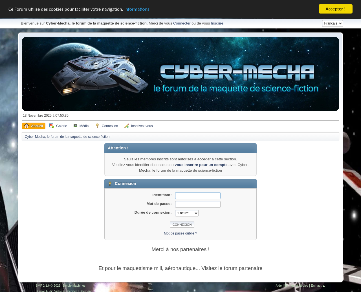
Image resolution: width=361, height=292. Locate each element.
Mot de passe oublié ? (180, 233)
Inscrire (217, 23)
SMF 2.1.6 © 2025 (48, 285)
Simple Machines (73, 285)
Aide (279, 285)
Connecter (182, 23)
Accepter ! (336, 9)
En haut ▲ (318, 285)
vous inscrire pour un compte (201, 165)
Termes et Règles (296, 285)
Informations (136, 9)
